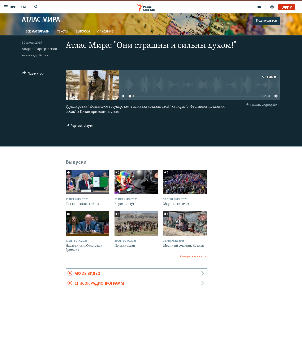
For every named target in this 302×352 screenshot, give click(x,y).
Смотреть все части (193, 256)
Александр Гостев (35, 55)
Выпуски (83, 31)
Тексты (62, 31)
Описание (105, 31)
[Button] (33, 74)
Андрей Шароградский (39, 49)
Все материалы (37, 31)
